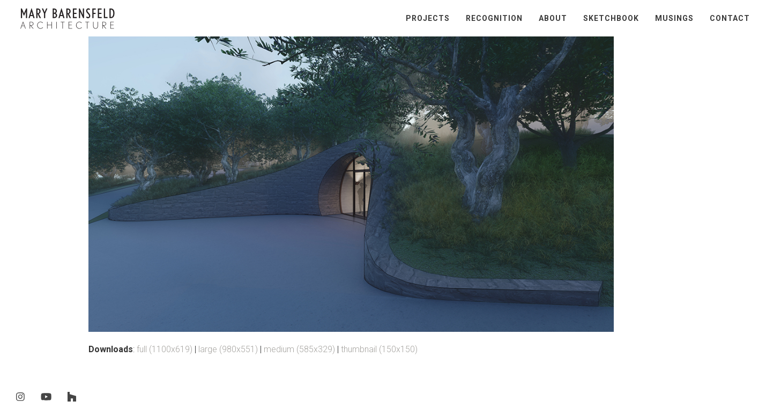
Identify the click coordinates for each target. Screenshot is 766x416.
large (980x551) (228, 349)
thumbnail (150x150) (379, 349)
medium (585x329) (299, 349)
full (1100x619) (164, 349)
